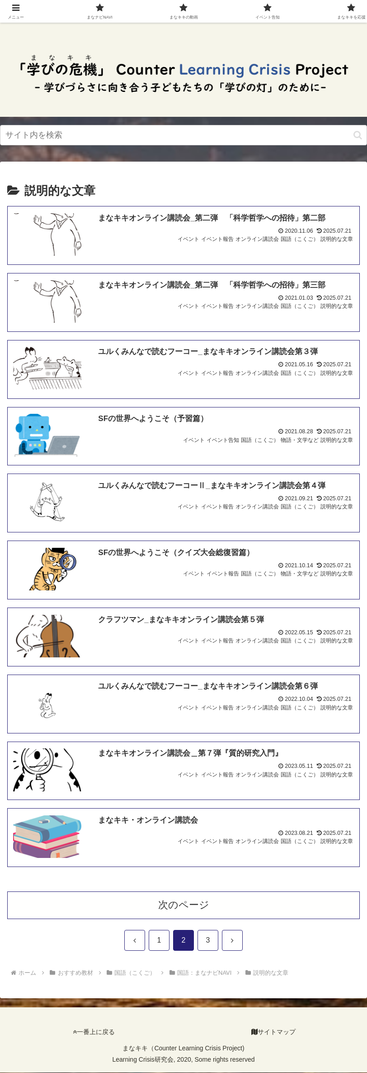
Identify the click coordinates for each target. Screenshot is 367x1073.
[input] (183, 135)
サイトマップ (273, 1032)
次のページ (183, 905)
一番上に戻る (94, 1032)
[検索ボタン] (358, 135)
